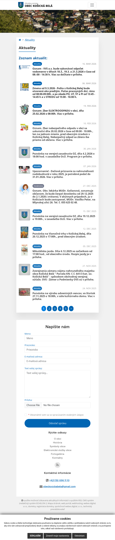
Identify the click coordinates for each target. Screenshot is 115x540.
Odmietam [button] (79, 536)
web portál (66, 503)
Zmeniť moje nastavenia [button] (57, 536)
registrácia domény (45, 506)
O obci (57, 439)
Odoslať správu (57, 423)
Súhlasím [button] (35, 536)
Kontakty (57, 458)
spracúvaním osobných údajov (68, 414)
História (57, 442)
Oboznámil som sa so (56, 414)
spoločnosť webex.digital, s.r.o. (68, 506)
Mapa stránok (54, 503)
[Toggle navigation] (92, 5)
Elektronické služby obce (57, 450)
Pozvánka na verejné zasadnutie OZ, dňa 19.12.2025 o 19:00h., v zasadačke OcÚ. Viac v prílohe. (63, 217)
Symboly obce (57, 446)
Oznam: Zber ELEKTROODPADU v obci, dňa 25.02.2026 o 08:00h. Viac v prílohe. (58, 112)
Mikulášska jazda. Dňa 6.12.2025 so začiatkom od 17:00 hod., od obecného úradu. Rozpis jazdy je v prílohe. (62, 254)
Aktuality (30, 39)
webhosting (77, 503)
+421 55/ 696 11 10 (59, 480)
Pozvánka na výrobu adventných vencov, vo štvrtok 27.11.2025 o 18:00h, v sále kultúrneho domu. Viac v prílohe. (63, 296)
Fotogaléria (57, 454)
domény (32, 506)
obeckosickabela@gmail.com (59, 486)
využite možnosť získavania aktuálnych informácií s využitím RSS (51, 500)
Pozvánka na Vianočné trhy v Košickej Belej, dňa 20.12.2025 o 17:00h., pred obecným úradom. (61, 235)
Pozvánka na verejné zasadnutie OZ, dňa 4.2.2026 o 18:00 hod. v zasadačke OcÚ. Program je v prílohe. (63, 155)
